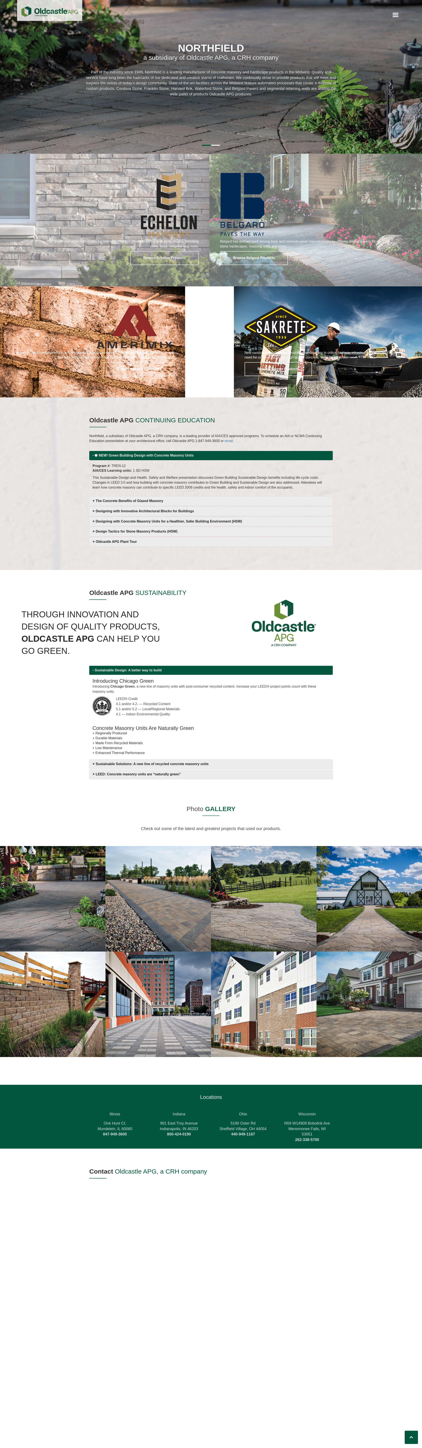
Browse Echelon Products (164, 258)
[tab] (211, 455)
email (229, 449)
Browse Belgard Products (254, 258)
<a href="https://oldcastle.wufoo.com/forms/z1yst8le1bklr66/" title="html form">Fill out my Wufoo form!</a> (211, 1311)
